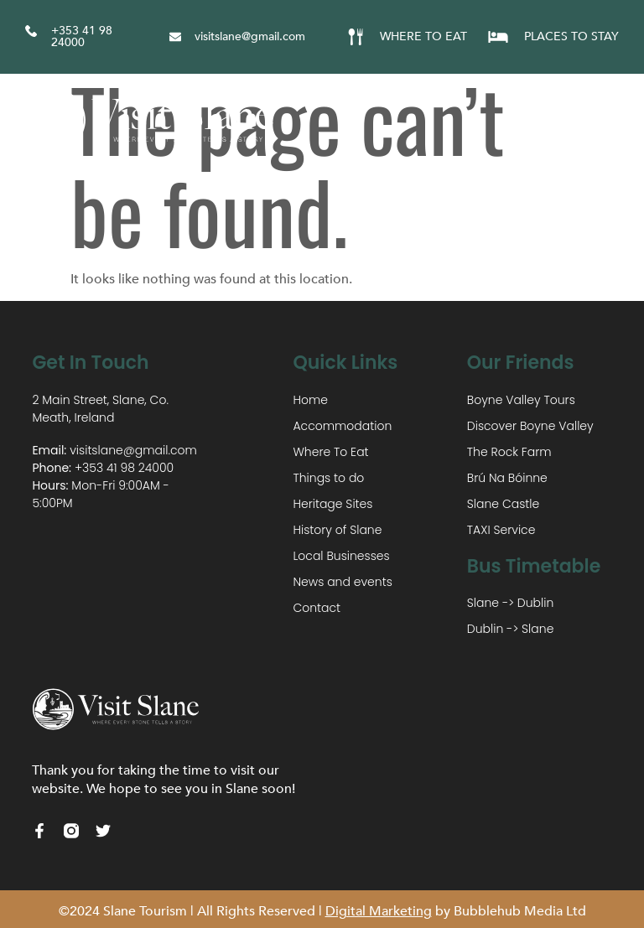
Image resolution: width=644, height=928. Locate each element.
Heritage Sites (332, 503)
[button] (608, 120)
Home (310, 399)
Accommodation (342, 425)
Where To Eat (330, 451)
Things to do (328, 477)
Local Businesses (341, 555)
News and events (342, 581)
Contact (316, 607)
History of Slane (337, 529)
